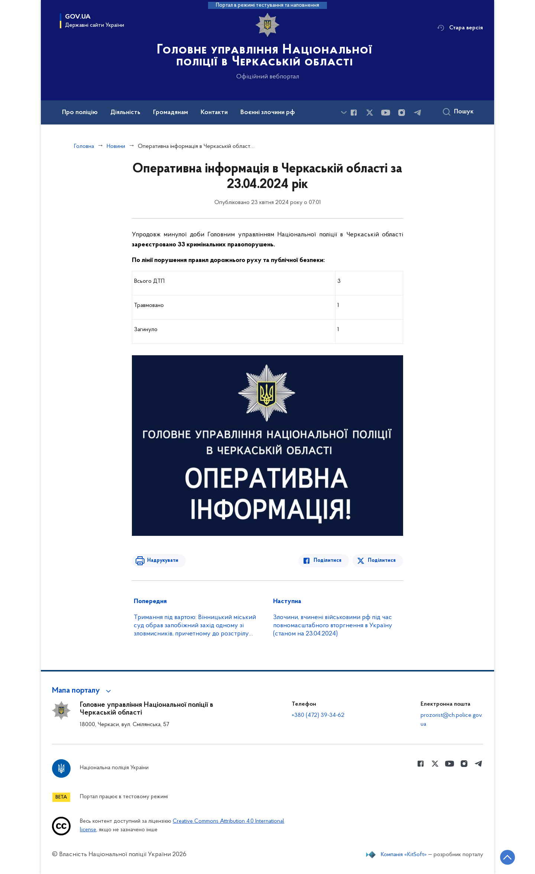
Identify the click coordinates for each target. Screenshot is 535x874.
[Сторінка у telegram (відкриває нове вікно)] (417, 112)
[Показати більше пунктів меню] (343, 112)
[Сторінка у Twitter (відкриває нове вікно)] (369, 112)
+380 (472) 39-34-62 (318, 715)
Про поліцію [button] (80, 112)
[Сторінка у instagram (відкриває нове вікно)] (401, 112)
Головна (84, 146)
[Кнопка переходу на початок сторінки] (507, 857)
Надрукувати (162, 560)
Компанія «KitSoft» (404, 855)
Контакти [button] (214, 112)
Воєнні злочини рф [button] (267, 112)
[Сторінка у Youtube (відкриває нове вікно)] (385, 112)
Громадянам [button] (170, 112)
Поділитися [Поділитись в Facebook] (328, 560)
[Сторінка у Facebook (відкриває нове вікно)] (353, 112)
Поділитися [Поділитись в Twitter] (382, 560)
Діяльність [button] (125, 112)
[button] (82, 690)
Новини (116, 146)
